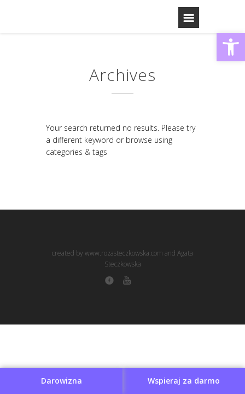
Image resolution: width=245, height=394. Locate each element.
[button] (231, 47)
